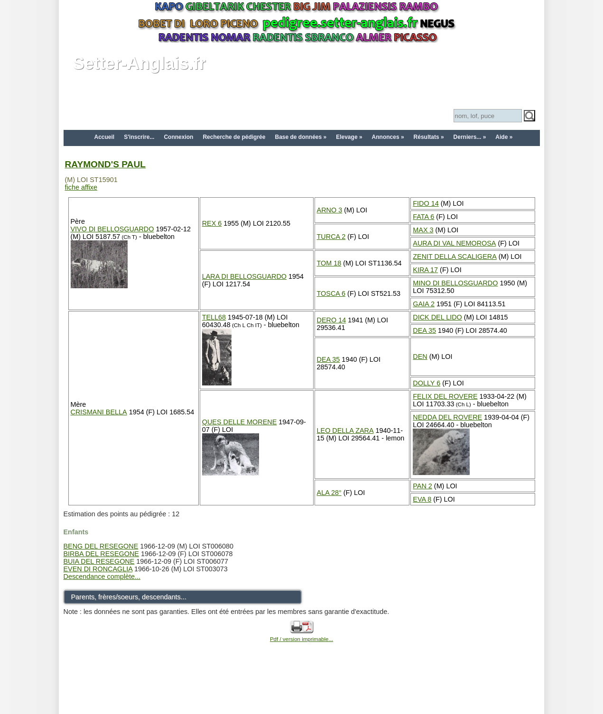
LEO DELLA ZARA (345, 430)
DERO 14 (331, 320)
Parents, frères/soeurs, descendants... (128, 597)
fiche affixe (81, 187)
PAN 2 (422, 486)
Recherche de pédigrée (234, 137)
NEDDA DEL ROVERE (447, 417)
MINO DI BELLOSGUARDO (455, 283)
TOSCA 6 (331, 293)
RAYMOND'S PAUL (105, 164)
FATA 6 (423, 216)
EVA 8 (422, 499)
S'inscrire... (139, 137)
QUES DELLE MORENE (239, 422)
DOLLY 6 (426, 383)
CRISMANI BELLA (99, 412)
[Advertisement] (302, 691)
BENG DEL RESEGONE (101, 546)
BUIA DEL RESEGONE (99, 561)
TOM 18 (329, 263)
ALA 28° (329, 492)
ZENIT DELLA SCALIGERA (454, 256)
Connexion (178, 137)
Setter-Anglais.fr (139, 63)
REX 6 (212, 223)
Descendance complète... (102, 576)
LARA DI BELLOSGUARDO (244, 276)
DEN (420, 356)
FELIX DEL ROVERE (445, 396)
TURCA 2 (331, 236)
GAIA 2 (424, 304)
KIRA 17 (425, 270)
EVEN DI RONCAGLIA (98, 569)
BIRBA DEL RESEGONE (101, 554)
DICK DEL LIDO (437, 317)
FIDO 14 (425, 203)
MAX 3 (423, 230)
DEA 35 (424, 330)
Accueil (104, 137)
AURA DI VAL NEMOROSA (454, 243)
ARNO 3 (330, 210)
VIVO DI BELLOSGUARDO (112, 229)
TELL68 (214, 317)
